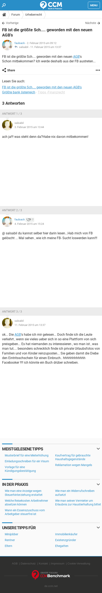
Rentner (10, 540)
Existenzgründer (65, 540)
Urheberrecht (33, 14)
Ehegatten (61, 546)
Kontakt (43, 563)
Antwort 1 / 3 (12, 113)
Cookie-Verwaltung (79, 563)
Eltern (8, 546)
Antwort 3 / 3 (12, 311)
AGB (76, 57)
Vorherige (12, 23)
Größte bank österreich (18, 92)
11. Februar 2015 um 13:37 (45, 47)
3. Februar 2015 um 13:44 (29, 127)
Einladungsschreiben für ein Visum (27, 461)
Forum (15, 14)
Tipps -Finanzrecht (51, 92)
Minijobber (11, 534)
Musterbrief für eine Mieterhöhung (27, 455)
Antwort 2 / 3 (12, 210)
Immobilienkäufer (66, 534)
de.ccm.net (51, 586)
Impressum (57, 563)
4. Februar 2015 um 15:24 (29, 223)
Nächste (90, 23)
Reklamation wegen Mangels (73, 465)
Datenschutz (28, 563)
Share (11, 70)
